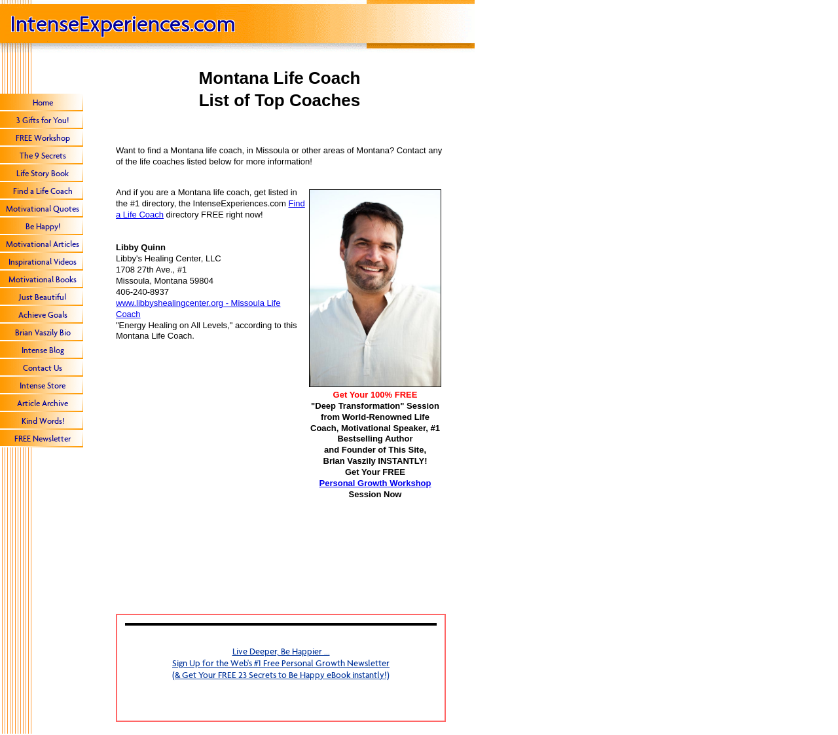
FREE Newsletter (42, 438)
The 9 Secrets (43, 155)
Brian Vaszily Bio (43, 332)
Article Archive (42, 403)
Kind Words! (43, 421)
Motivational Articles (42, 244)
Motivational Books (43, 279)
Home (43, 102)
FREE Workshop (43, 138)
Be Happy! (43, 226)
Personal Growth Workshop (375, 483)
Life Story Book (42, 173)
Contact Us (42, 368)
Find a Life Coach (43, 191)
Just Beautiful (42, 297)
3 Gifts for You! (42, 120)
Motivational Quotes (42, 209)
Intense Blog (43, 350)
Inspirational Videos (43, 262)
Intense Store (42, 385)
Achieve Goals (42, 315)
